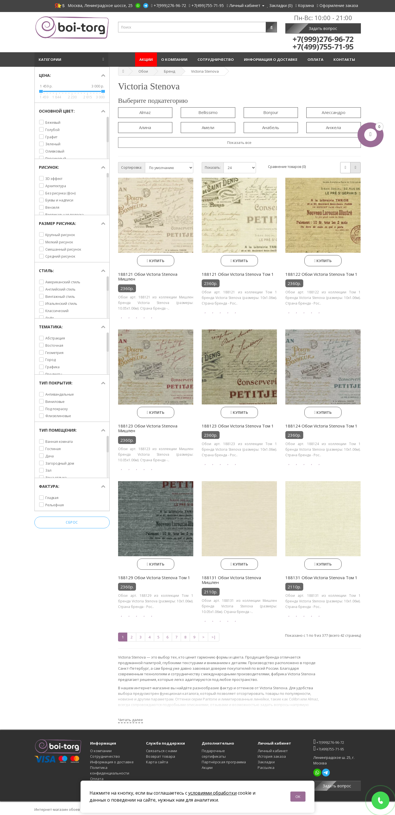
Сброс (72, 522)
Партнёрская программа (224, 761)
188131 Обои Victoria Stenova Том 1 (321, 577)
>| (213, 637)
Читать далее (130, 719)
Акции (146, 59)
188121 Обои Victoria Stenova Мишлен (147, 276)
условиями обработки (212, 793)
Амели (208, 127)
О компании (175, 59)
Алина (145, 127)
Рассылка (266, 767)
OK (297, 796)
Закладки (266, 761)
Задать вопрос (323, 28)
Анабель (270, 127)
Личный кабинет (273, 750)
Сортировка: (131, 167)
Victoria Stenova (205, 71)
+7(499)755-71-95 (328, 748)
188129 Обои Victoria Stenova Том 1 (154, 577)
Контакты (345, 59)
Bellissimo (208, 112)
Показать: (213, 167)
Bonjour (270, 112)
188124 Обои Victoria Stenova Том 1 (321, 426)
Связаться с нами (161, 750)
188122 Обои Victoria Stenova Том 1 (321, 274)
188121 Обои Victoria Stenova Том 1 (238, 274)
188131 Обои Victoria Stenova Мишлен (231, 580)
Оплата (316, 59)
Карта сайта (157, 761)
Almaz (145, 112)
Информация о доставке (271, 59)
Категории (51, 59)
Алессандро (333, 112)
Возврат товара (160, 756)
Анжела (333, 127)
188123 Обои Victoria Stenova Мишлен (147, 428)
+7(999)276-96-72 (328, 741)
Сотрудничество (217, 59)
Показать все (239, 142)
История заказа (272, 756)
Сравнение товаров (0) (287, 166)
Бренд (169, 71)
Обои (143, 71)
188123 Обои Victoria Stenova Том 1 (238, 426)
